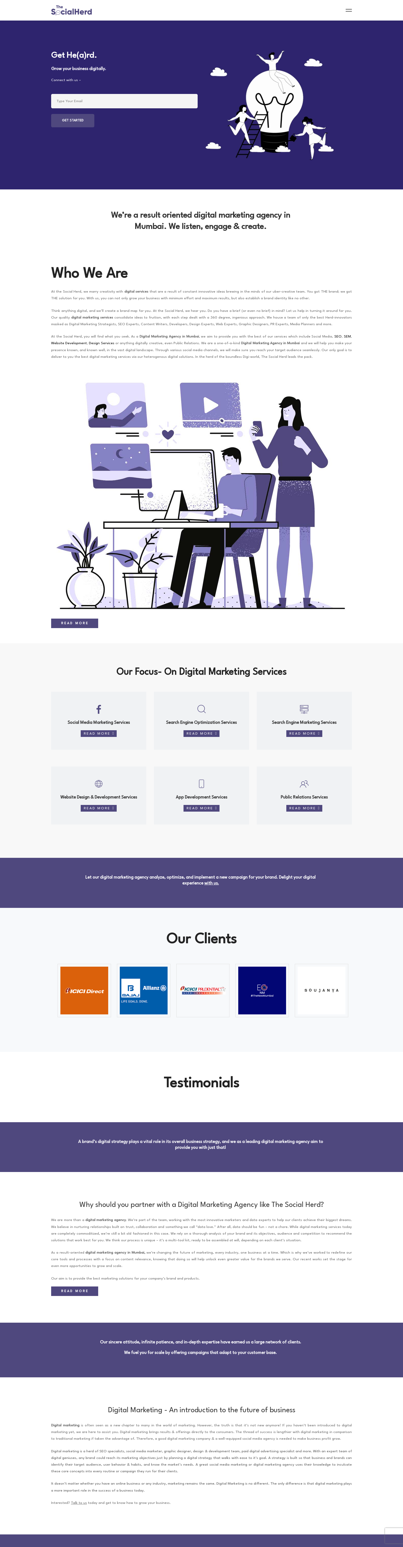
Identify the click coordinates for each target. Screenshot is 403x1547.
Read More (75, 623)
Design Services (101, 343)
